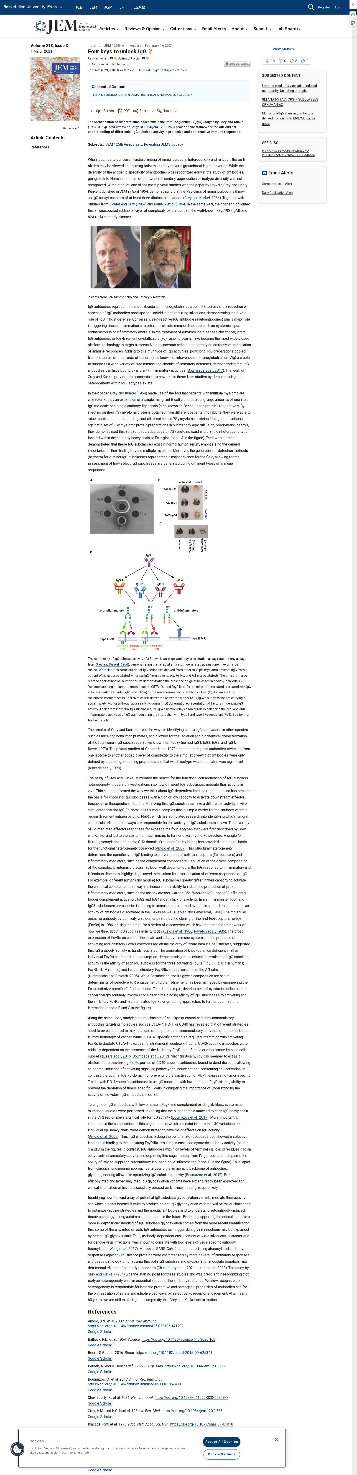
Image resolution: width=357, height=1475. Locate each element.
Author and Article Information (109, 64)
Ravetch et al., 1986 (209, 931)
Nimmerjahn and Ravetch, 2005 (113, 976)
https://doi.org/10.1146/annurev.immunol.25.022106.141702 (136, 1326)
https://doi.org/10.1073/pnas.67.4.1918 (201, 1424)
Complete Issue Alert (277, 184)
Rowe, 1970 (97, 749)
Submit (262, 29)
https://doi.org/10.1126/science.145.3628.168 (178, 1339)
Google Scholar (100, 1332)
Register (324, 7)
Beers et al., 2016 (117, 1056)
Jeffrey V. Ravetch (131, 58)
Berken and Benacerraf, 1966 (198, 912)
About (240, 29)
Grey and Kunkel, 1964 (202, 198)
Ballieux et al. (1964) (170, 204)
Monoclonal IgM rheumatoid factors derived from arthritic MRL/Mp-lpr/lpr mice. (288, 118)
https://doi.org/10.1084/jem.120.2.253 (144, 127)
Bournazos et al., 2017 (205, 370)
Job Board (286, 29)
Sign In (340, 7)
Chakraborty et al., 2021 (176, 1268)
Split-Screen (105, 111)
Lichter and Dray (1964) (127, 204)
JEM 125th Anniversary (124, 144)
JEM (93, 7)
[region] (152, 1448)
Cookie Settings (222, 1454)
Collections (183, 29)
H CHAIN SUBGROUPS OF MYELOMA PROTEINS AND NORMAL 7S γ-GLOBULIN (142, 94)
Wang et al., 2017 (123, 1249)
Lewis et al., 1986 (178, 931)
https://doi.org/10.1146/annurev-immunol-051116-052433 (134, 1384)
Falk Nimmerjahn (100, 58)
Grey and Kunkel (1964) (128, 393)
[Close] (276, 1440)
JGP (108, 7)
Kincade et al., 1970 (104, 768)
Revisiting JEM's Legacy (163, 144)
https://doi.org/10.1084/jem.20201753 (163, 70)
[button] (143, 111)
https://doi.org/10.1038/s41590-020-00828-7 (191, 1397)
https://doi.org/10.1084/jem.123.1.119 (195, 1366)
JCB (79, 7)
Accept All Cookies (221, 1442)
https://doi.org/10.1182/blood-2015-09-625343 (174, 1353)
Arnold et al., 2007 (170, 848)
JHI (123, 7)
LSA (137, 7)
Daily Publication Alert (277, 192)
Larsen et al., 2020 (211, 1268)
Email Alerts (214, 29)
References (40, 147)
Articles (109, 29)
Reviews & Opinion (145, 29)
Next (71, 128)
